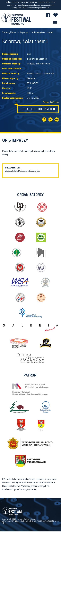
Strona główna (9, 32)
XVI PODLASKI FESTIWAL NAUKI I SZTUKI (16, 19)
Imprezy (24, 32)
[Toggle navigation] (55, 22)
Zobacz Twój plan (50, 102)
